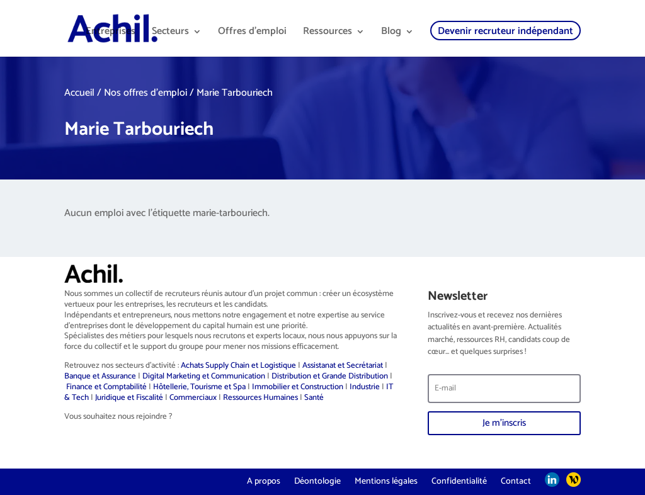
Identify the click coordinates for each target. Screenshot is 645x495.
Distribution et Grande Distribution (329, 376)
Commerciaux (193, 397)
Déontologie (317, 480)
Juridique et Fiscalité (129, 397)
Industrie (365, 387)
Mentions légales (386, 480)
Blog (391, 33)
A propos (263, 480)
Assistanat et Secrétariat (342, 365)
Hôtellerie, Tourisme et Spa (199, 387)
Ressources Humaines (260, 397)
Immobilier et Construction (297, 387)
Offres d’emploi (252, 33)
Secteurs (170, 33)
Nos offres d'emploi (145, 92)
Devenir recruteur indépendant (505, 31)
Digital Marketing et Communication (203, 376)
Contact (516, 480)
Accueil (79, 92)
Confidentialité (459, 480)
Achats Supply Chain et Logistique (238, 365)
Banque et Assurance (100, 376)
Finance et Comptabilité (106, 387)
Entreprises (110, 33)
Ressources (327, 33)
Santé (314, 397)
